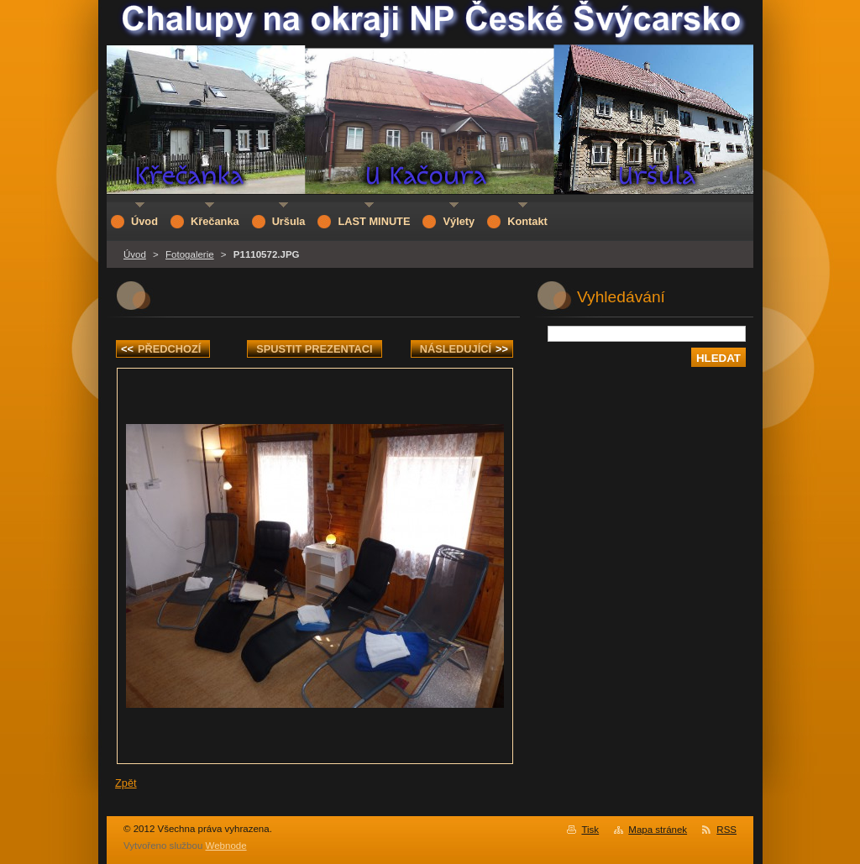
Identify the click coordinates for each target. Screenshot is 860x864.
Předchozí (161, 349)
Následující (464, 349)
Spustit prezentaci (314, 349)
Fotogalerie (189, 254)
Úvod (134, 254)
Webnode (226, 845)
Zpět (126, 783)
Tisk (590, 830)
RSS (726, 830)
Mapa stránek (657, 830)
